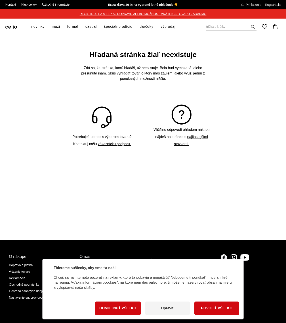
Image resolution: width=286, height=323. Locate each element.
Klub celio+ (29, 4)
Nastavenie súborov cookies (28, 297)
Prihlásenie (250, 5)
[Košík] (275, 26)
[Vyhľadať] (231, 26)
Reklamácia (17, 278)
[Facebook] (224, 257)
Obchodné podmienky (24, 284)
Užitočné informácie (55, 4)
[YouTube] (244, 257)
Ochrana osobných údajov (27, 291)
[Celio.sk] (11, 27)
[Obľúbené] (264, 26)
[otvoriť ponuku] (46, 26)
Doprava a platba (21, 265)
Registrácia (273, 4)
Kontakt (10, 4)
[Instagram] (234, 257)
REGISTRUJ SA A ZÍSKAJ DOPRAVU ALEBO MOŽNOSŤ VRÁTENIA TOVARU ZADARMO (143, 14)
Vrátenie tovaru (19, 271)
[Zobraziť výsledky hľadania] (253, 27)
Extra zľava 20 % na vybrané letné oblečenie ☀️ (143, 4)
